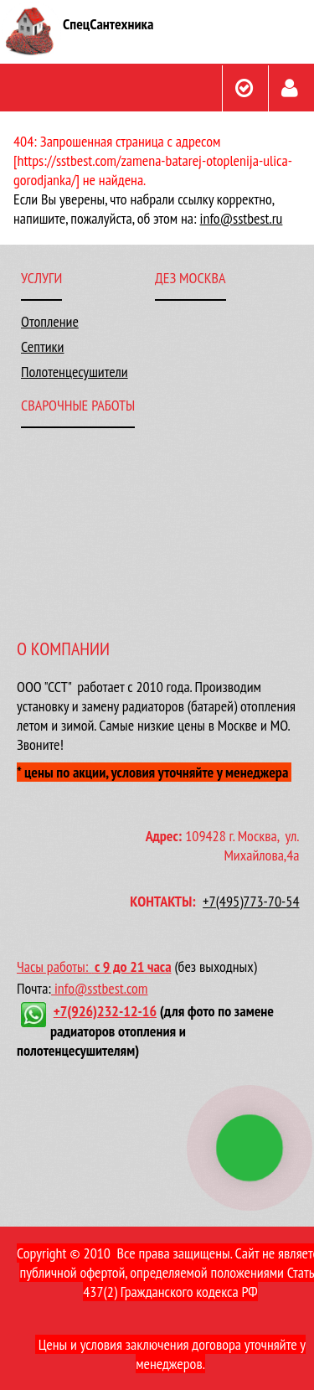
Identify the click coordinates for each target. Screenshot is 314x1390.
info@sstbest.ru (241, 218)
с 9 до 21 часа (133, 966)
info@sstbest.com (101, 988)
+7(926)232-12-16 (105, 1011)
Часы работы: (56, 966)
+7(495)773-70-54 (251, 901)
